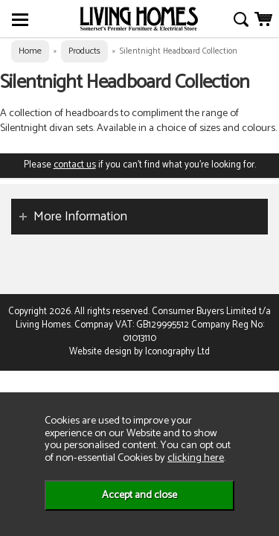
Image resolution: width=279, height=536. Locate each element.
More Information (80, 216)
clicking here (195, 458)
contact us (75, 165)
